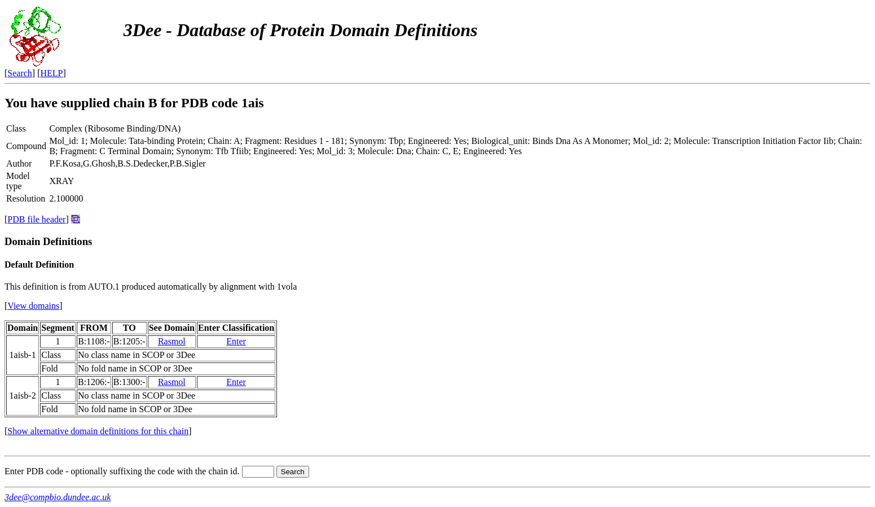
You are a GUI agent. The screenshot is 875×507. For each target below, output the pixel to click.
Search (19, 73)
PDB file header (36, 219)
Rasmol (172, 341)
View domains (33, 306)
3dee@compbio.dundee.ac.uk (58, 497)
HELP (52, 73)
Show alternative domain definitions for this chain (97, 431)
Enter (236, 341)
